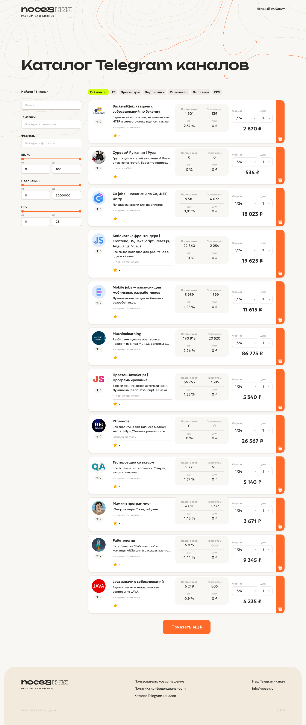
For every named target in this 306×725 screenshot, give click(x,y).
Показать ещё (186, 627)
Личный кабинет (271, 9)
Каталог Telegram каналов (155, 696)
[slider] (22, 159)
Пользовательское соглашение (159, 682)
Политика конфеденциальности (160, 689)
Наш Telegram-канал (268, 682)
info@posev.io (262, 689)
